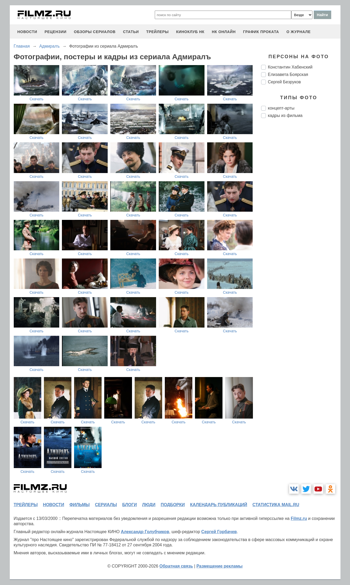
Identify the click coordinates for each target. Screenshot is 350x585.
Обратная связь (176, 566)
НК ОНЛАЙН (224, 32)
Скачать (37, 99)
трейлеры (157, 32)
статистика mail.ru (275, 504)
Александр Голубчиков (145, 531)
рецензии (55, 32)
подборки (173, 504)
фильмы (79, 504)
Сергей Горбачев (219, 531)
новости (27, 32)
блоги (129, 504)
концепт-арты (281, 108)
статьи (131, 32)
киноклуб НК (190, 32)
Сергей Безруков (284, 82)
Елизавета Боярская (288, 74)
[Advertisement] (300, 210)
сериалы (106, 504)
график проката (261, 32)
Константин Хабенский (290, 67)
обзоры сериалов (95, 32)
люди (148, 504)
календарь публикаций (218, 504)
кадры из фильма (285, 115)
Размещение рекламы (219, 566)
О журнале (299, 32)
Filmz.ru (299, 518)
